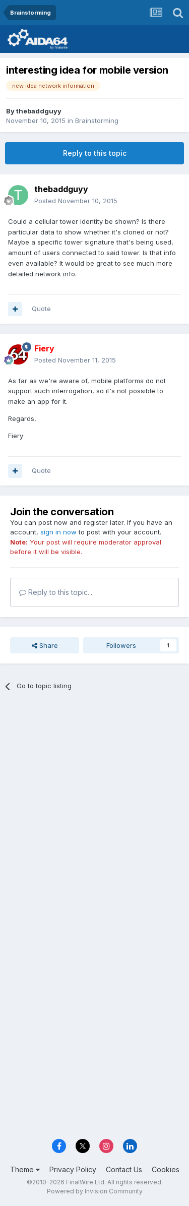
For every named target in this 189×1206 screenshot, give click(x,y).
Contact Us (124, 1169)
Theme (25, 1169)
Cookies (165, 1169)
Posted (75, 201)
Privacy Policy (72, 1169)
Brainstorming (96, 120)
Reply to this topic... (55, 592)
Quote (41, 309)
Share (45, 645)
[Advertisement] (94, 802)
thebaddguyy (38, 111)
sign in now (58, 532)
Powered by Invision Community (95, 1191)
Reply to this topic (95, 153)
